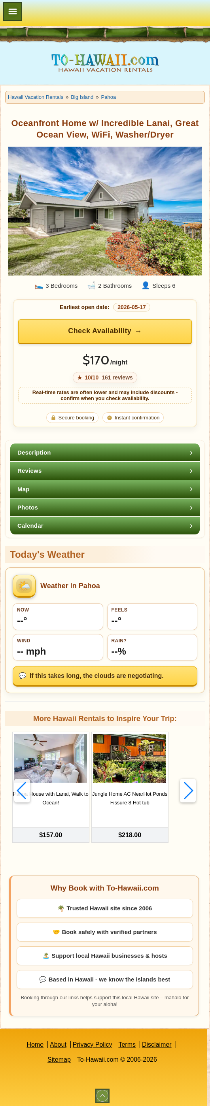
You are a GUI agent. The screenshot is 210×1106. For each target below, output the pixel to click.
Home (35, 1042)
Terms (127, 1042)
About (58, 1042)
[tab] (105, 452)
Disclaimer (157, 1042)
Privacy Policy (92, 1042)
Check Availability (99, 331)
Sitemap (59, 1057)
